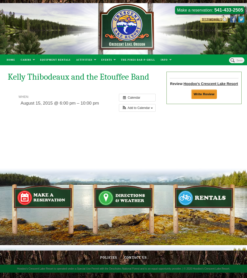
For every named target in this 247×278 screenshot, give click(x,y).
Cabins (28, 60)
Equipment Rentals (55, 59)
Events (108, 60)
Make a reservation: (210, 10)
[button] (137, 108)
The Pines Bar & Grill (138, 59)
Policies (108, 258)
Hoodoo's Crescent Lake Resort (210, 84)
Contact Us (135, 258)
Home (11, 59)
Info (166, 60)
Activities (86, 60)
